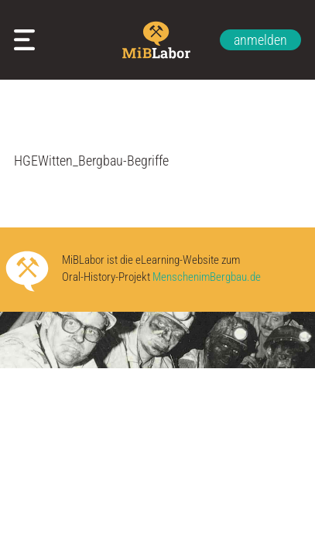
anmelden (260, 40)
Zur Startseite (157, 40)
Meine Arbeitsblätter (28, 39)
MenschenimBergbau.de (206, 277)
